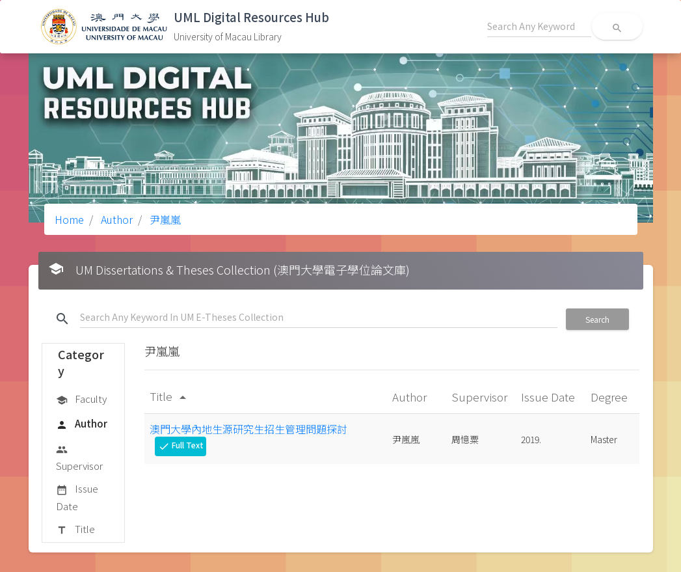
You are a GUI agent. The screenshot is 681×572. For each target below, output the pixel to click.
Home (69, 219)
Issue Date (77, 497)
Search (597, 319)
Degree (610, 396)
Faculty (81, 399)
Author (115, 219)
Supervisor (79, 457)
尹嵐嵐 (164, 219)
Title (75, 529)
